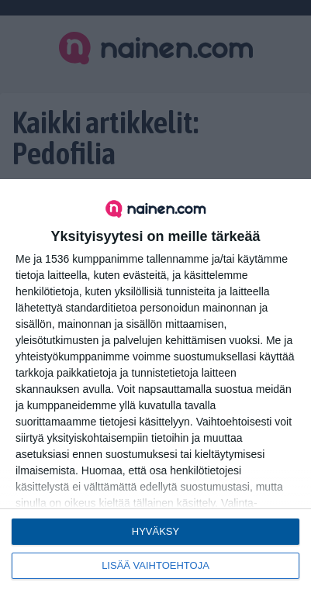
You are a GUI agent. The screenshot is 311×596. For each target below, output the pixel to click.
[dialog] (155, 387)
